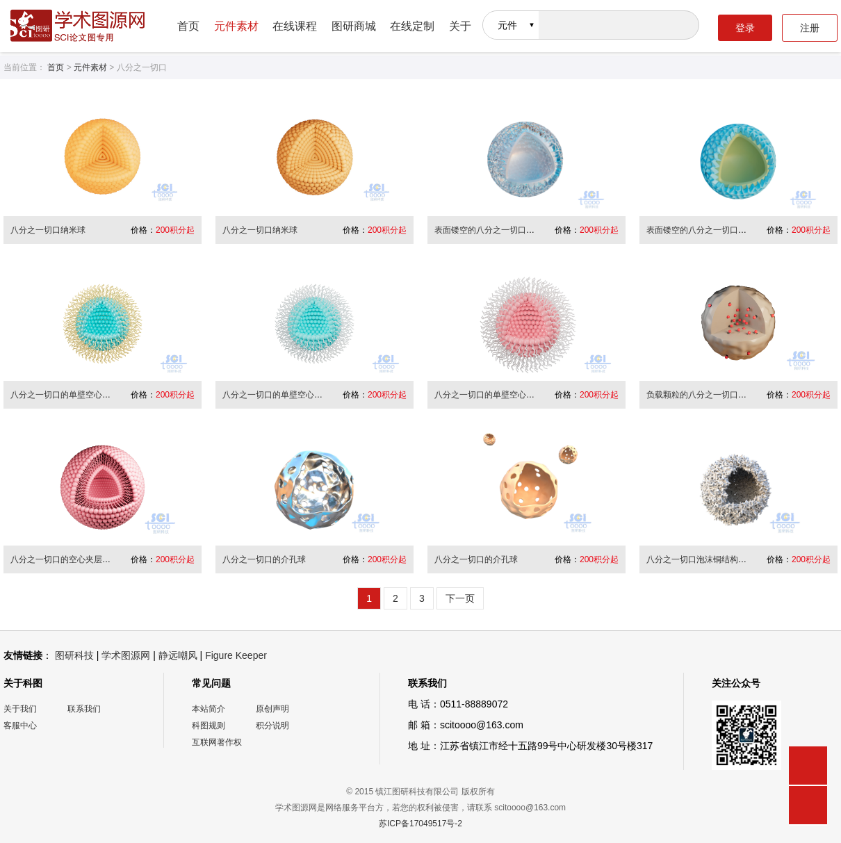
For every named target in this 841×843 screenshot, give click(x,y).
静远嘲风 (177, 655)
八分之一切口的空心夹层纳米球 (68, 559)
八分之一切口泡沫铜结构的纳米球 (708, 559)
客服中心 (20, 725)
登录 (745, 27)
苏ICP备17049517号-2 (420, 823)
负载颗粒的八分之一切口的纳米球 (708, 395)
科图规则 (208, 725)
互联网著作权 (217, 742)
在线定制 (412, 26)
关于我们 (20, 709)
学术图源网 (125, 655)
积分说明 (272, 725)
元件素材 (236, 26)
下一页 (460, 598)
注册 (809, 27)
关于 (460, 26)
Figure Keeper (236, 655)
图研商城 (354, 26)
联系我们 (84, 709)
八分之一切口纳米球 (47, 230)
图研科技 (74, 655)
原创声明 (272, 709)
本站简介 (208, 709)
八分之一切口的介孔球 (264, 559)
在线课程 (294, 26)
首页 (188, 26)
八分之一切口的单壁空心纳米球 (68, 395)
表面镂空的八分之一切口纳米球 (492, 230)
